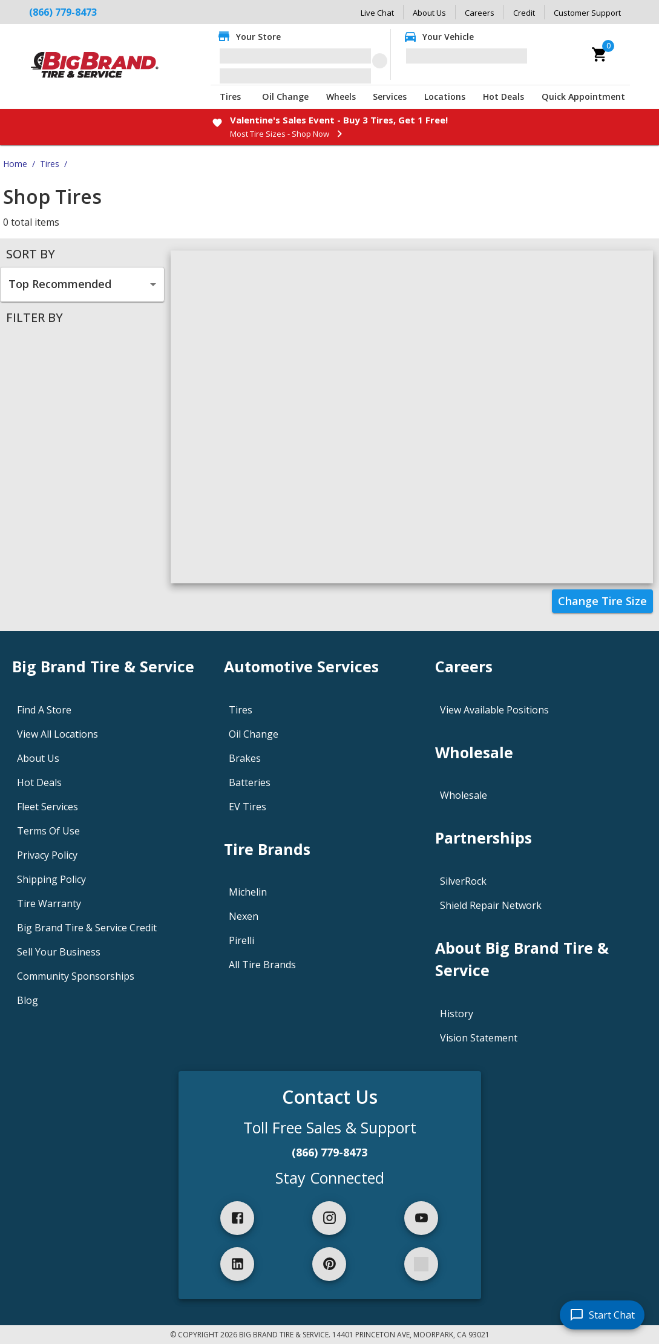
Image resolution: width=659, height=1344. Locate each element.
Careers (479, 12)
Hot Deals (503, 96)
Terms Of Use (48, 831)
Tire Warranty (49, 903)
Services (390, 96)
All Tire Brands (262, 964)
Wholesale (463, 795)
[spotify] (421, 1264)
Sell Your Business (58, 952)
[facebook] (237, 1218)
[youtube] (421, 1218)
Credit (524, 12)
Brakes (245, 758)
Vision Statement (478, 1037)
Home (15, 163)
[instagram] (329, 1218)
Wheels (341, 96)
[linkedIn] (237, 1264)
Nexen (243, 916)
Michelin (248, 892)
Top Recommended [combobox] (59, 284)
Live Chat (377, 12)
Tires (230, 96)
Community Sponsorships (75, 976)
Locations (444, 96)
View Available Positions (494, 709)
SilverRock (463, 881)
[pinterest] (329, 1264)
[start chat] (602, 1314)
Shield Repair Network (491, 905)
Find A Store (44, 709)
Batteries (249, 782)
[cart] (599, 54)
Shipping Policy (51, 879)
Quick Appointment (583, 96)
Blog (27, 1000)
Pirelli (241, 940)
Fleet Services (47, 806)
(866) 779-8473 (63, 12)
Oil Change (285, 96)
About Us (429, 12)
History (456, 1013)
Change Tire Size (602, 601)
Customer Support (587, 12)
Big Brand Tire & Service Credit (87, 927)
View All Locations (57, 734)
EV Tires (247, 806)
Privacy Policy (47, 855)
